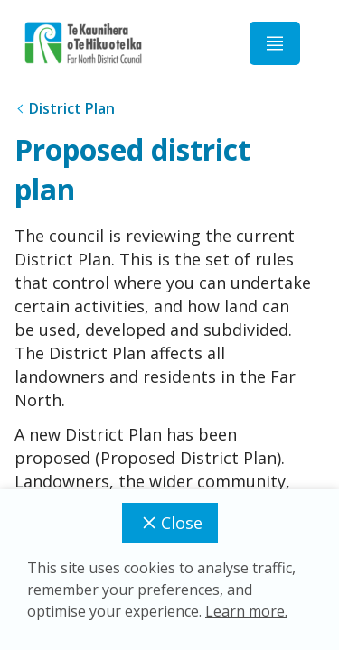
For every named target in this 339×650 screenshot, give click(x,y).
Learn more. (246, 611)
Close (169, 522)
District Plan (72, 108)
